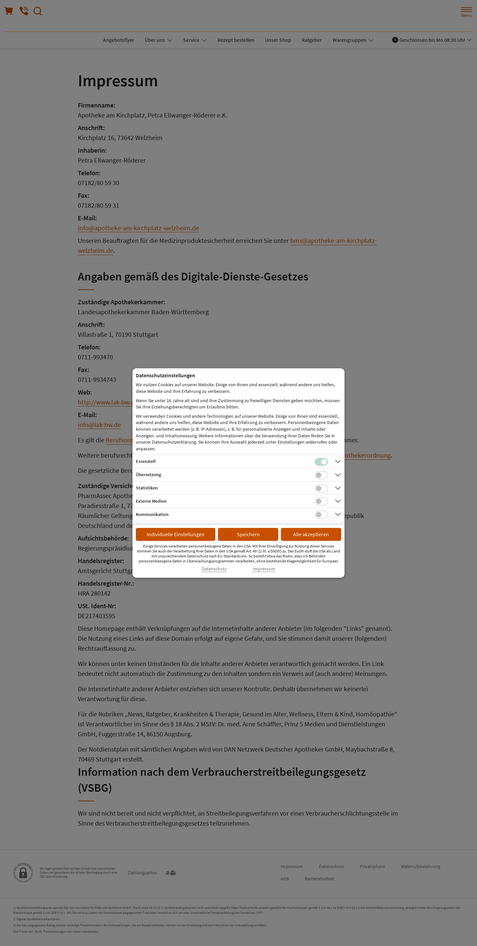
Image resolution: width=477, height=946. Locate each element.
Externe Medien (151, 501)
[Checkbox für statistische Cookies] (321, 488)
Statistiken (147, 488)
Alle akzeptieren (311, 534)
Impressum (264, 569)
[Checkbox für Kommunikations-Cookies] (321, 515)
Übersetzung (148, 474)
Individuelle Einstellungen (175, 534)
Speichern (248, 534)
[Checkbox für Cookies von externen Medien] (321, 501)
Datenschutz (214, 569)
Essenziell (146, 461)
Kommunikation (152, 514)
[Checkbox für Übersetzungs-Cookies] (321, 475)
